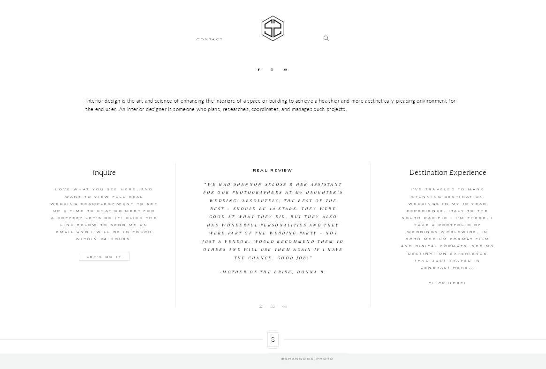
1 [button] (262, 306)
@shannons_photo (273, 353)
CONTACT (210, 39)
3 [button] (286, 306)
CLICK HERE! (448, 283)
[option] (273, 220)
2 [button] (274, 306)
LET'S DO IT (104, 256)
